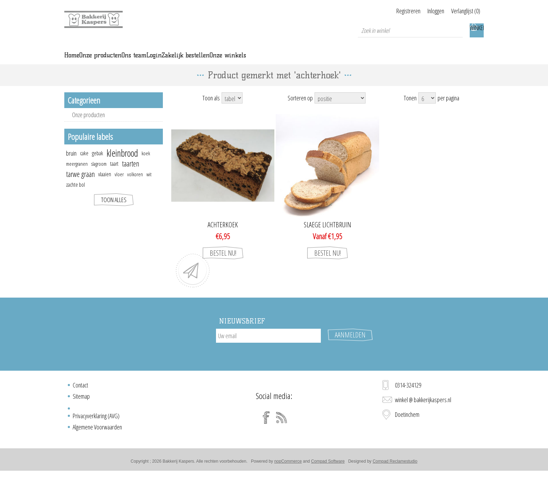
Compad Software (328, 464)
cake (84, 163)
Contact (80, 388)
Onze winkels (365, 60)
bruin (71, 163)
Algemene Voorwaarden (97, 430)
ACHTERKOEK (223, 234)
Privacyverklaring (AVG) (96, 418)
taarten (130, 173)
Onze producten (88, 124)
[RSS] (281, 420)
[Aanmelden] (268, 346)
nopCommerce (288, 464)
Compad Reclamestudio (395, 464)
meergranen (77, 173)
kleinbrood (122, 163)
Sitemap (81, 399)
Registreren (391, 11)
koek (146, 162)
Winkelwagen (477, 30)
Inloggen (427, 11)
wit (148, 183)
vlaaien (104, 184)
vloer (119, 183)
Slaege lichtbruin (327, 234)
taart (114, 173)
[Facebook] (266, 420)
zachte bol (75, 194)
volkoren (135, 183)
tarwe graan (80, 184)
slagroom (99, 173)
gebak (97, 163)
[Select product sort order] (340, 107)
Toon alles (114, 209)
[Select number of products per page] (427, 107)
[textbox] (410, 30)
